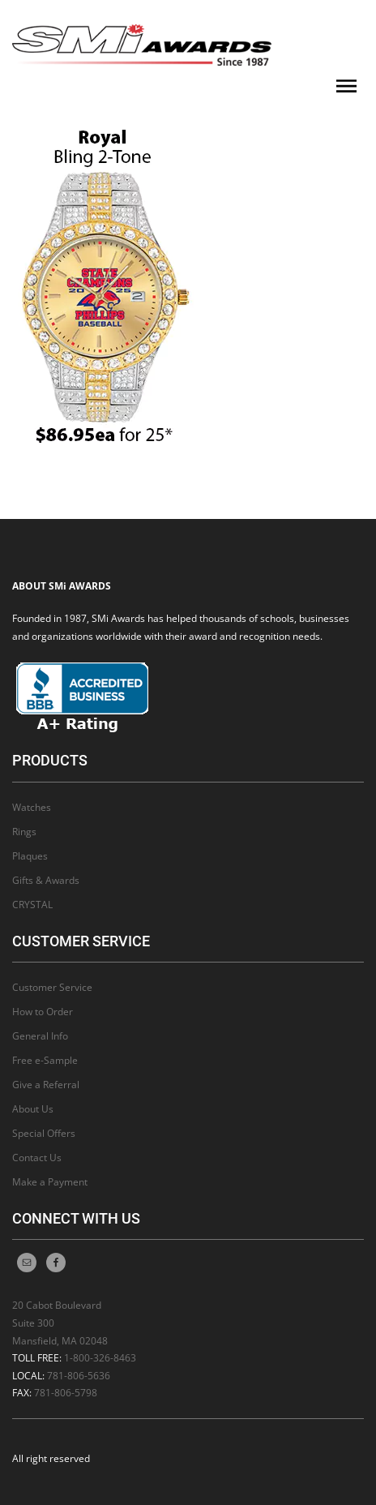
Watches (31, 807)
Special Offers (43, 1133)
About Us (32, 1109)
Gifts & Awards (45, 880)
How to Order (42, 1011)
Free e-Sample (45, 1060)
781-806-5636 (78, 1376)
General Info (40, 1036)
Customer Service (52, 987)
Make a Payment (50, 1182)
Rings (24, 831)
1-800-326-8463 (100, 1358)
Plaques (30, 856)
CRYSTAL (32, 904)
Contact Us (37, 1157)
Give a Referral (45, 1084)
